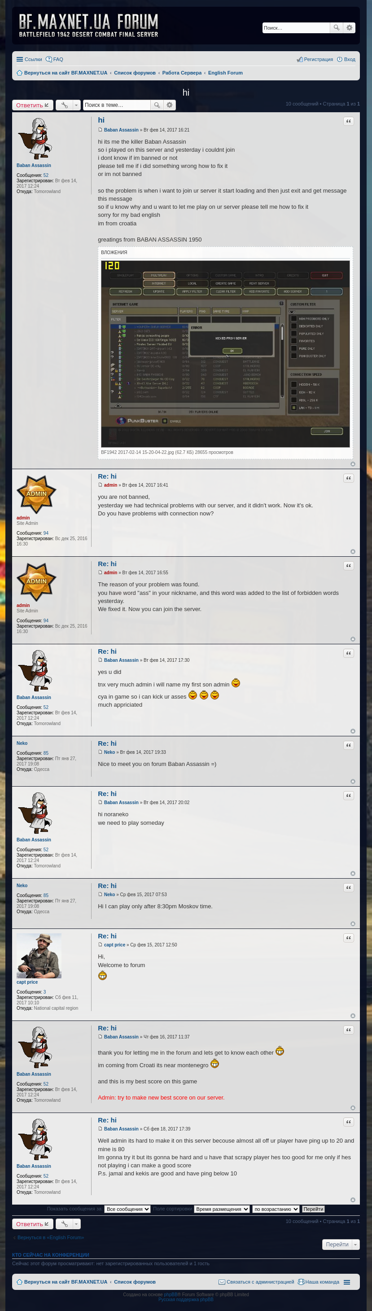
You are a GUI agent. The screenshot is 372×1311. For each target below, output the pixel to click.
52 (46, 175)
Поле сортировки (201, 1208)
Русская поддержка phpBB (186, 1299)
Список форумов (135, 1282)
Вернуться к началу (352, 464)
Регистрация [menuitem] (318, 59)
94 (46, 533)
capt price (27, 982)
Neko (22, 743)
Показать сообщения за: (99, 1208)
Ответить (29, 105)
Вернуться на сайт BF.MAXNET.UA (65, 1282)
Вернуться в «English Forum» (51, 1237)
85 (46, 753)
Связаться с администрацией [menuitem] (260, 1282)
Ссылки (33, 59)
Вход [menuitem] (349, 59)
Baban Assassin (34, 165)
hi (186, 92)
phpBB (171, 1294)
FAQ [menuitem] (58, 59)
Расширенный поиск (349, 27)
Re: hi (107, 476)
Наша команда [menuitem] (322, 1282)
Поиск (336, 27)
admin (23, 517)
